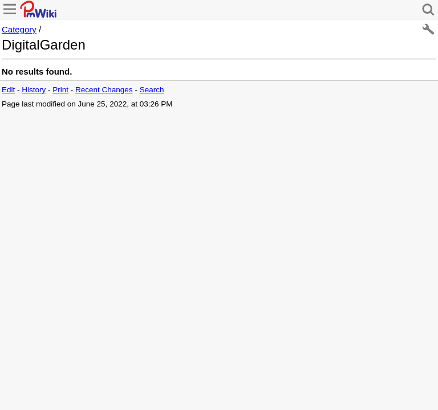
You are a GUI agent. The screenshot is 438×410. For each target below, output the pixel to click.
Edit (8, 89)
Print (60, 89)
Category (19, 29)
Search (152, 89)
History (34, 89)
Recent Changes (104, 89)
